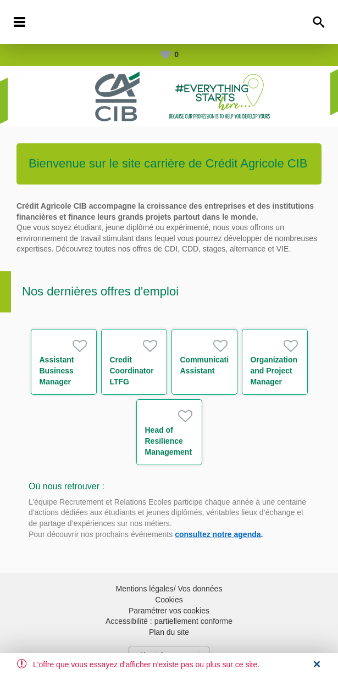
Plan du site (169, 632)
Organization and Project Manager (274, 370)
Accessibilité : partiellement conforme (169, 621)
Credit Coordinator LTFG (132, 370)
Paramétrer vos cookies (169, 610)
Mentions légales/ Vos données (169, 588)
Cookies (169, 599)
